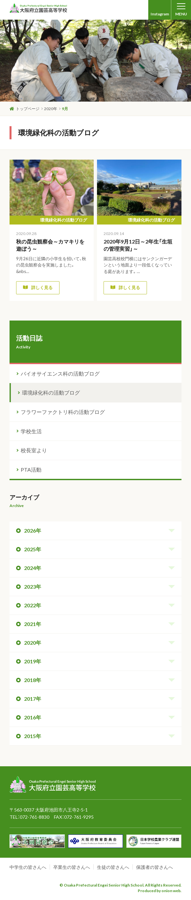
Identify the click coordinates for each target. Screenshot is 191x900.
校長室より (34, 450)
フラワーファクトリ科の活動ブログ (63, 412)
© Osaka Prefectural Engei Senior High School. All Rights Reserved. (120, 885)
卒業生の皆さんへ (71, 867)
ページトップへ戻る (160, 767)
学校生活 (31, 431)
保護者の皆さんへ (154, 867)
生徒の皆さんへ (113, 867)
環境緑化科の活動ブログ (51, 392)
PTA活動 (31, 469)
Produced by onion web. (159, 890)
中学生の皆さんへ (28, 867)
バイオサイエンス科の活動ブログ (60, 373)
